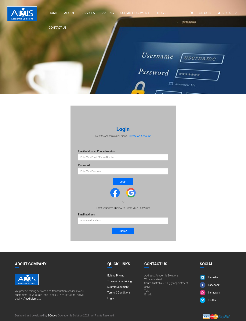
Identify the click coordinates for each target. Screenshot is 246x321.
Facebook (209, 285)
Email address (86, 214)
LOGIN (205, 13)
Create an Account (140, 136)
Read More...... (32, 298)
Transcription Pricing (119, 281)
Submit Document (134, 13)
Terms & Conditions (119, 292)
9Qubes (52, 315)
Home (53, 13)
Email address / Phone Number (96, 151)
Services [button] (88, 13)
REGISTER (227, 13)
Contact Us (57, 27)
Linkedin (209, 277)
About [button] (69, 13)
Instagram (210, 292)
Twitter (208, 300)
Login (110, 298)
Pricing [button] (107, 13)
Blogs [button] (160, 13)
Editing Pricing (115, 275)
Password (84, 165)
